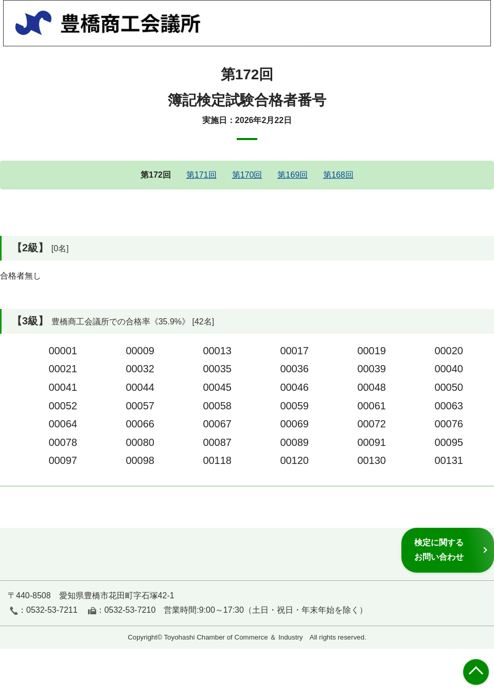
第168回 (338, 174)
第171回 (201, 174)
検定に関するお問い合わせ (439, 549)
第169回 (292, 174)
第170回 (247, 174)
